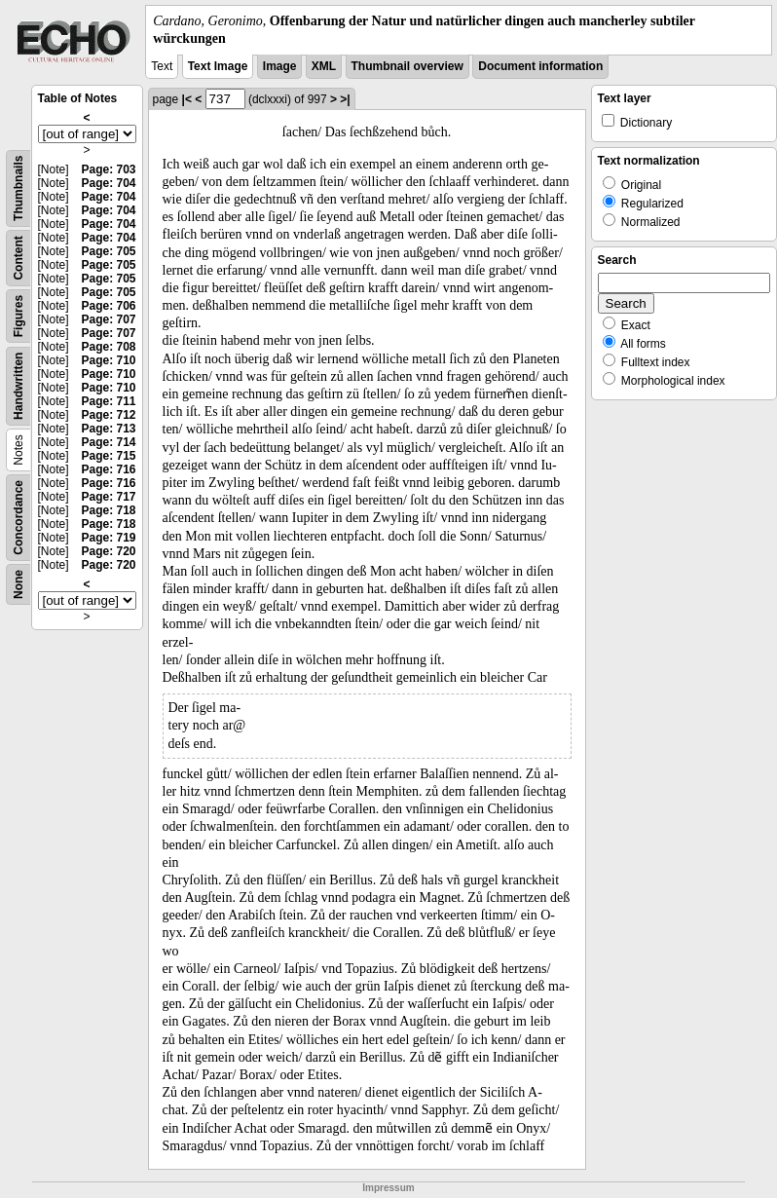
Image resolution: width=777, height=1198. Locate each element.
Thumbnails (18, 188)
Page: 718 (108, 510)
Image (280, 66)
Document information (540, 66)
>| (345, 99)
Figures (18, 316)
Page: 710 (108, 360)
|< (187, 99)
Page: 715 (108, 456)
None (18, 584)
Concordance (18, 517)
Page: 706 (108, 306)
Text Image (218, 66)
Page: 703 (108, 169)
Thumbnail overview (407, 66)
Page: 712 (108, 415)
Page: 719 (108, 537)
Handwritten (18, 386)
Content (18, 259)
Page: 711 (108, 401)
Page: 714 (108, 442)
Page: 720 (108, 551)
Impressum (388, 1187)
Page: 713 (108, 428)
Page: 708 (108, 347)
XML (324, 66)
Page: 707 (108, 319)
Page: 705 (108, 251)
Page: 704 (108, 183)
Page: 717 (108, 497)
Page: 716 (108, 469)
